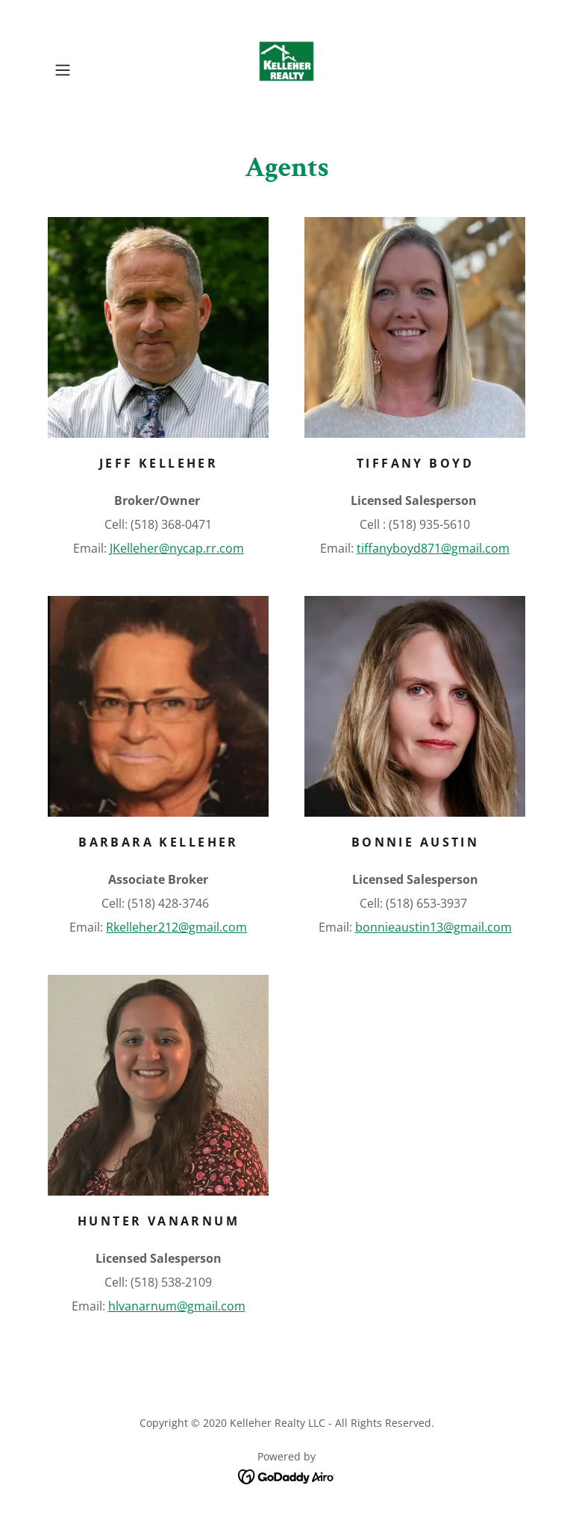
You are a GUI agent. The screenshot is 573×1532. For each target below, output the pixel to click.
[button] (83, 70)
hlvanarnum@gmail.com (176, 1306)
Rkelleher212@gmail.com (176, 927)
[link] (286, 70)
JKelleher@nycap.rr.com (177, 548)
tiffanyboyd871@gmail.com (433, 548)
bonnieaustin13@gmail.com (433, 927)
